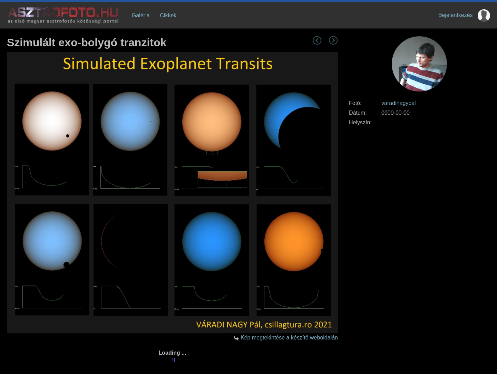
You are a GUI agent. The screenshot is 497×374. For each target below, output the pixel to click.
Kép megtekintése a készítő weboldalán (289, 338)
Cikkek (168, 15)
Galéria (141, 15)
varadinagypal (398, 103)
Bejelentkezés (455, 15)
